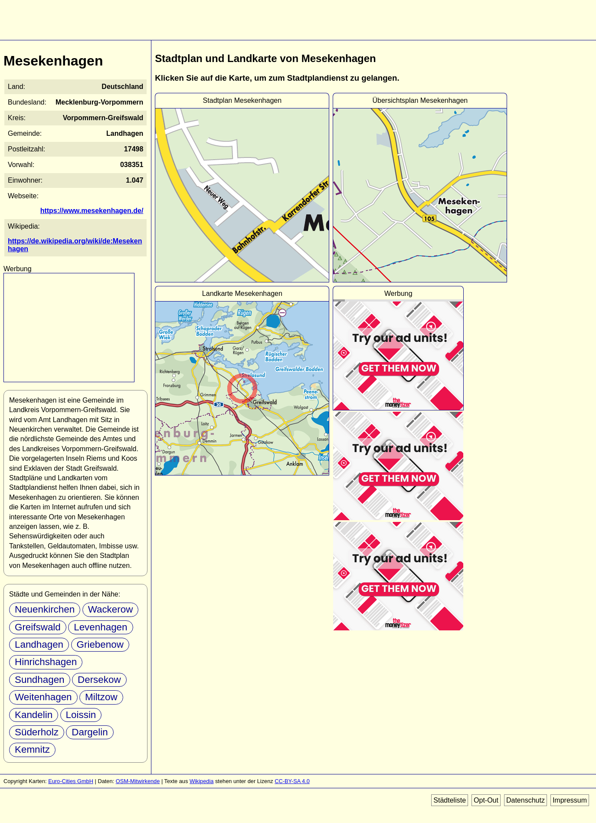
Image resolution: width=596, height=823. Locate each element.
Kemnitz (32, 749)
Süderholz (37, 732)
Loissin (81, 714)
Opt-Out (486, 800)
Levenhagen (100, 627)
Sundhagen (40, 679)
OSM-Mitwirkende (138, 781)
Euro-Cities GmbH (70, 781)
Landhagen (39, 644)
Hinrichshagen (46, 661)
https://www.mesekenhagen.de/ (92, 210)
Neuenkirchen (45, 609)
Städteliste (449, 800)
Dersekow (99, 679)
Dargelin (90, 732)
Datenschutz (525, 800)
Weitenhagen (43, 697)
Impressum (570, 800)
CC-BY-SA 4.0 (292, 781)
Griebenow (100, 644)
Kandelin (33, 714)
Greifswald (38, 627)
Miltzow (101, 697)
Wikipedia (201, 781)
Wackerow (110, 609)
